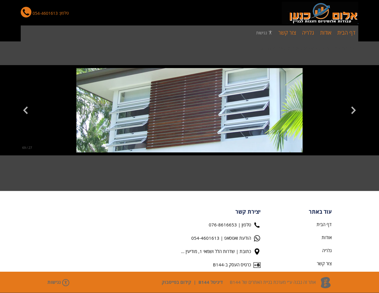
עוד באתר (320, 212)
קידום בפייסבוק (176, 282)
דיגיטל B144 (210, 282)
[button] (350, 110)
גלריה (331, 48)
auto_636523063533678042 (291, 48)
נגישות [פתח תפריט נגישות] (264, 32)
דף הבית (350, 48)
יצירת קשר (248, 212)
